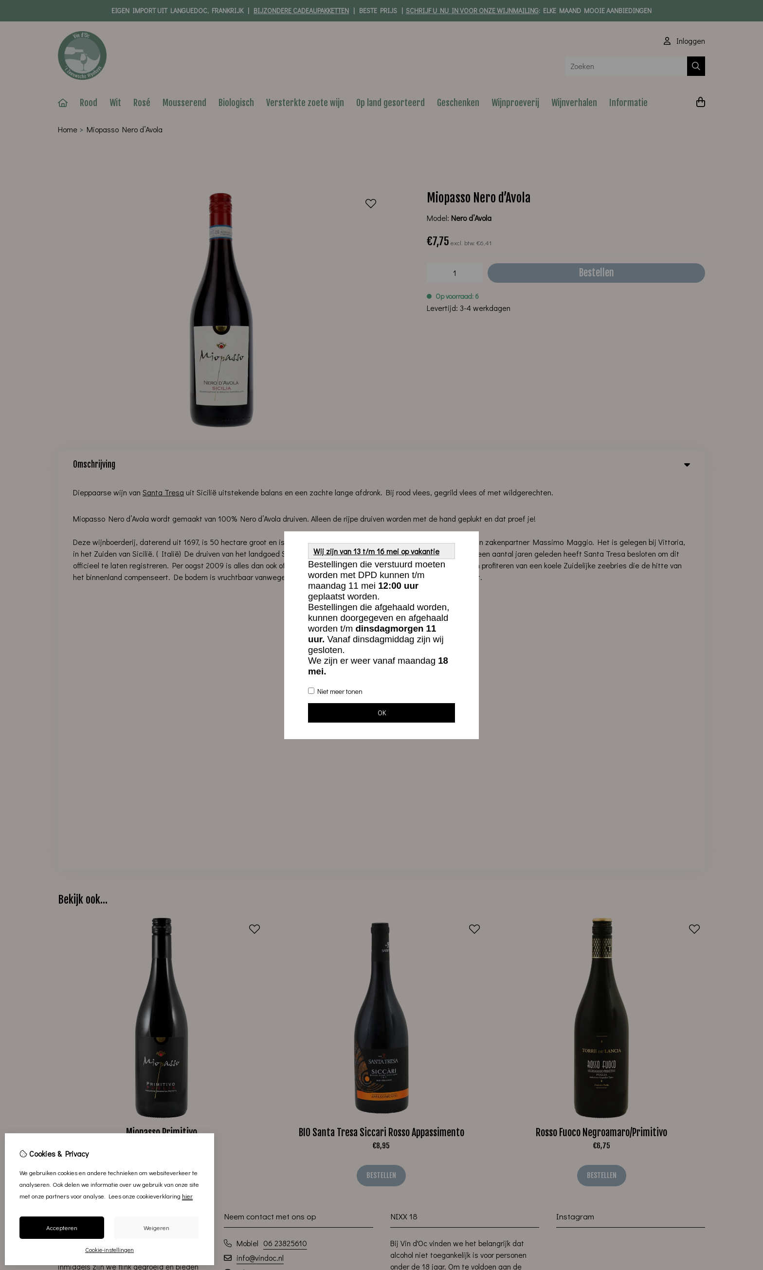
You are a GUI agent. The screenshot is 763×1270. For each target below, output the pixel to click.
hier (187, 1196)
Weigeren (156, 1227)
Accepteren (61, 1227)
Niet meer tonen (335, 691)
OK (382, 712)
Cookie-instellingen (109, 1249)
